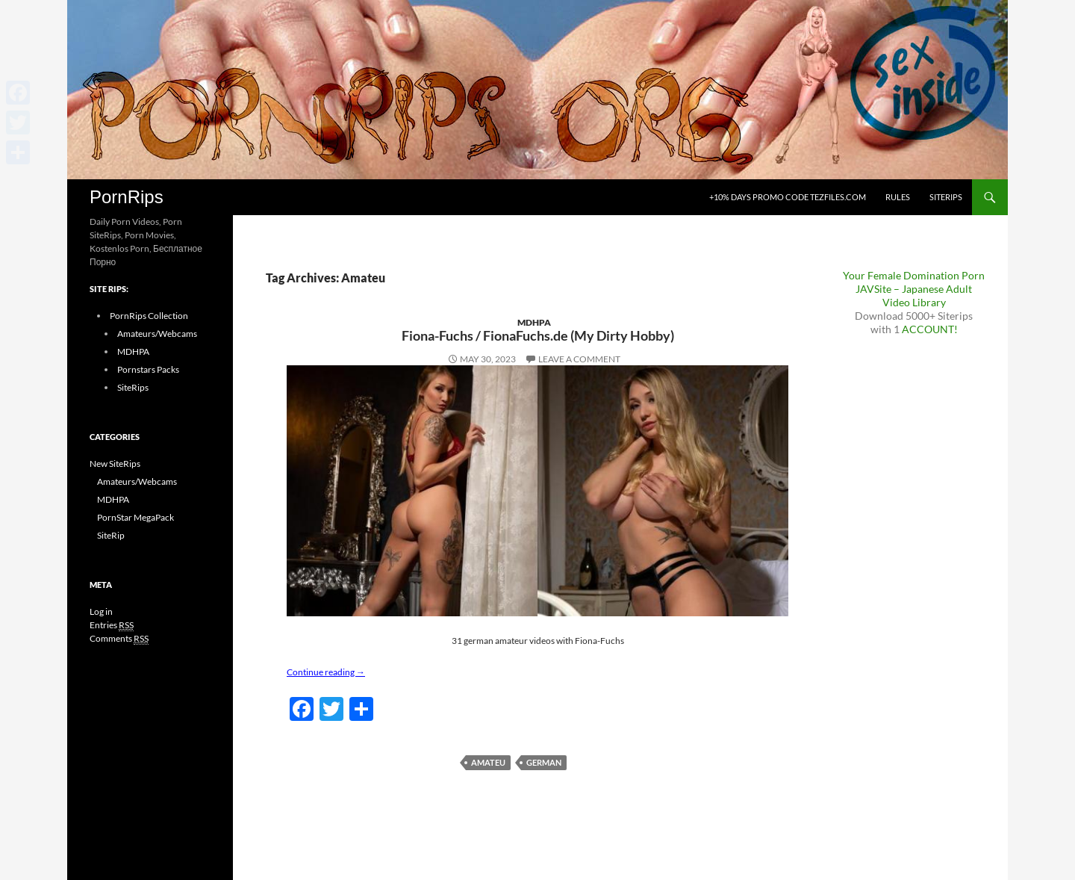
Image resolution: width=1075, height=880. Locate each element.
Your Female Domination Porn (914, 275)
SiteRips (945, 197)
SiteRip (111, 535)
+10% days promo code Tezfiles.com (787, 197)
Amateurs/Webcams (157, 333)
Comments (119, 639)
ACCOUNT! (930, 329)
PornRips (126, 197)
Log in (101, 611)
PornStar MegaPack (135, 517)
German (543, 762)
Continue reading (326, 672)
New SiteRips (115, 463)
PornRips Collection (149, 315)
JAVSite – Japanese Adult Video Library (914, 295)
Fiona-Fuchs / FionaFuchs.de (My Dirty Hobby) (538, 335)
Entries (112, 625)
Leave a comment (579, 359)
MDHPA (534, 322)
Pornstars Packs (148, 369)
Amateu (488, 762)
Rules (897, 197)
